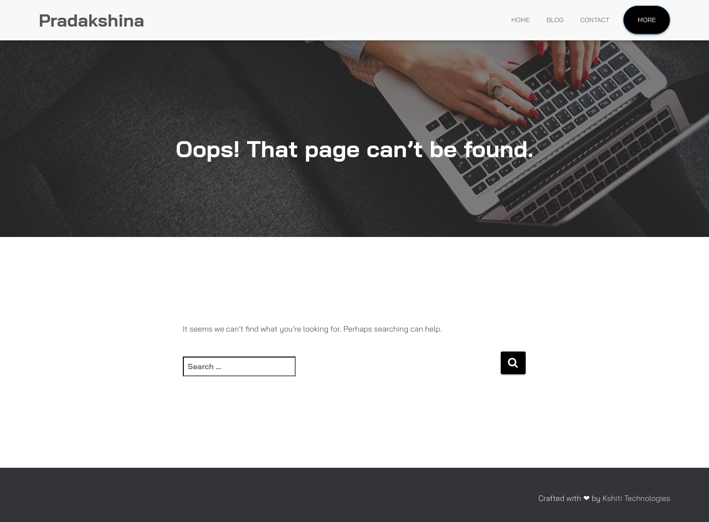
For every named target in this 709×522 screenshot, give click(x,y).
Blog (555, 19)
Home (520, 19)
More (647, 19)
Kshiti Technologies (636, 498)
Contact (595, 19)
